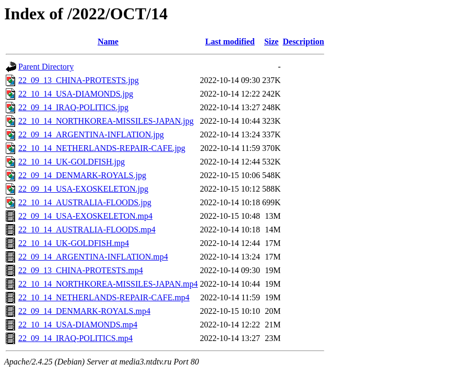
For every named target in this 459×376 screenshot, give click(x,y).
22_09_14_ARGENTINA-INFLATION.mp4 (93, 256)
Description (303, 41)
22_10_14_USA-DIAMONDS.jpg (75, 93)
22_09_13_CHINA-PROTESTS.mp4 (80, 270)
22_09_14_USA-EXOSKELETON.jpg (83, 188)
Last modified (230, 41)
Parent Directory (46, 66)
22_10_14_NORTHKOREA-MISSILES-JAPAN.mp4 (108, 283)
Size (271, 41)
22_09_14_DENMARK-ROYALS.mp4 (84, 311)
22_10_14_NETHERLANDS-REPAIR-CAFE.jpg (101, 148)
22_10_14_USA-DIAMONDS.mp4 (77, 324)
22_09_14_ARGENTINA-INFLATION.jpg (91, 134)
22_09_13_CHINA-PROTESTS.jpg (78, 80)
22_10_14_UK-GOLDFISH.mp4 (73, 243)
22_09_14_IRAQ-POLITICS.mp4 (75, 338)
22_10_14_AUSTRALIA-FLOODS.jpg (84, 202)
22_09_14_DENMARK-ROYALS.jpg (82, 175)
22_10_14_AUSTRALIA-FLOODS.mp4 (87, 229)
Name (108, 41)
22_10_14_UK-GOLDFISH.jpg (71, 161)
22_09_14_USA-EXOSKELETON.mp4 (85, 216)
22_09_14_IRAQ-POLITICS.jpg (73, 107)
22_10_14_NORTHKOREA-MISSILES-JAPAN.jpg (106, 120)
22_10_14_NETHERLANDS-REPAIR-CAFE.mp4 (104, 297)
